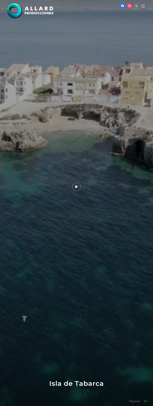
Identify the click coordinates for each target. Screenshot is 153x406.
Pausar (134, 401)
